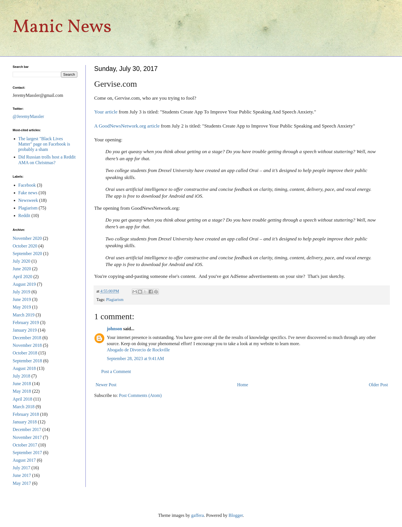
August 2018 (24, 368)
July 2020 (21, 261)
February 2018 (26, 414)
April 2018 (22, 399)
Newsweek (28, 200)
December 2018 (27, 337)
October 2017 (25, 445)
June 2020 (22, 268)
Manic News (62, 27)
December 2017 (27, 429)
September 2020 (27, 253)
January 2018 (25, 421)
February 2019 (26, 322)
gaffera (197, 515)
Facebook (27, 185)
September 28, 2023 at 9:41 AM (135, 358)
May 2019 (22, 307)
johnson (114, 328)
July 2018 (21, 376)
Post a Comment (116, 371)
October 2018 (25, 352)
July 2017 (21, 467)
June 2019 (22, 299)
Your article (106, 112)
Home (242, 384)
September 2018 (27, 360)
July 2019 (21, 291)
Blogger (236, 515)
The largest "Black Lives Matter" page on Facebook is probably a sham (44, 144)
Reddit (24, 215)
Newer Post (106, 384)
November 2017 (27, 437)
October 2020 (25, 246)
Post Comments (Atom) (140, 395)
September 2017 (27, 452)
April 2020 (22, 276)
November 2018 (27, 345)
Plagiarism (115, 299)
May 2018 (22, 391)
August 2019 (24, 284)
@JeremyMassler (28, 116)
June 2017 (22, 475)
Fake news (27, 192)
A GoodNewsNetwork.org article (127, 126)
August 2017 (24, 460)
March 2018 (24, 406)
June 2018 (22, 383)
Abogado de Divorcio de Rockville (138, 349)
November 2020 (27, 238)
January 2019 (25, 330)
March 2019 (24, 314)
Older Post (378, 384)
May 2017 (22, 483)
